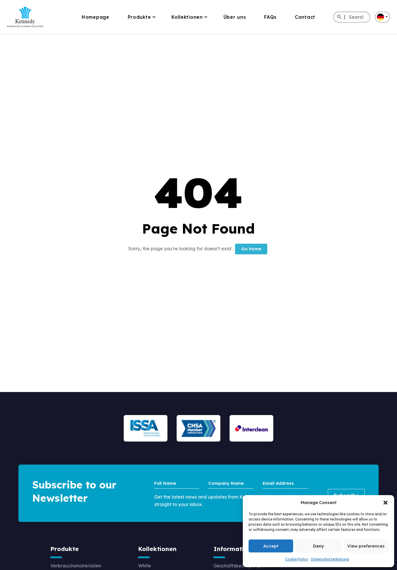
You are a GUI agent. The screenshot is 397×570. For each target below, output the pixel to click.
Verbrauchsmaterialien (75, 565)
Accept (270, 546)
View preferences (366, 546)
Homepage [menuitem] (95, 17)
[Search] (339, 17)
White (144, 565)
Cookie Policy (296, 559)
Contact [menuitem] (305, 17)
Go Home (251, 248)
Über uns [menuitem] (235, 17)
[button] (385, 502)
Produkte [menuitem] (139, 17)
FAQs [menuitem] (270, 17)
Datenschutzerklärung (330, 559)
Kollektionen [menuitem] (187, 17)
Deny (318, 546)
